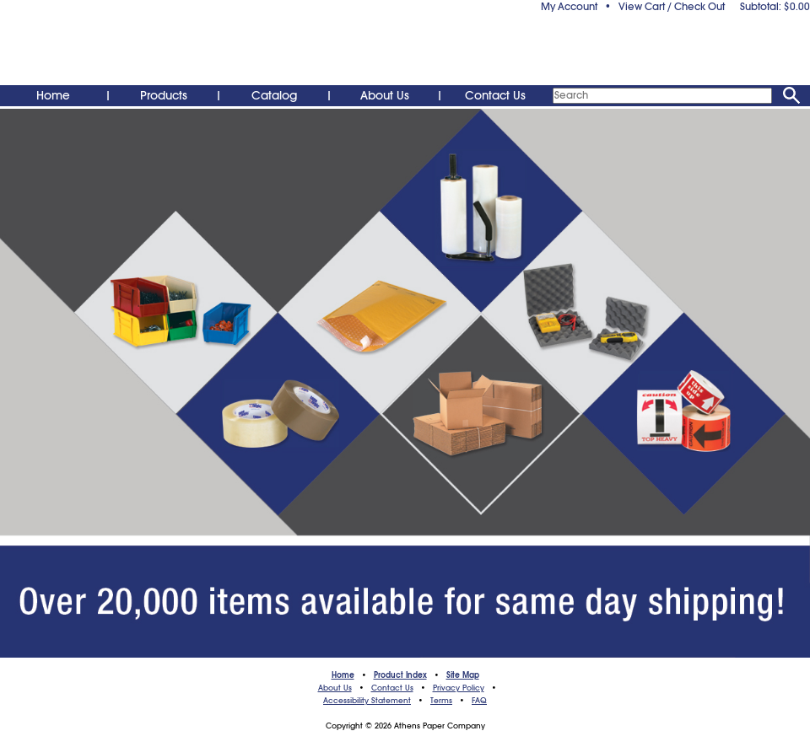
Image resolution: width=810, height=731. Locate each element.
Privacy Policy (458, 688)
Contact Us (495, 95)
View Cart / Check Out (671, 6)
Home (53, 95)
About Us (384, 95)
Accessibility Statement (367, 701)
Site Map (462, 675)
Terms (441, 701)
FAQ (479, 701)
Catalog (274, 95)
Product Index (400, 675)
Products (163, 95)
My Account (569, 6)
